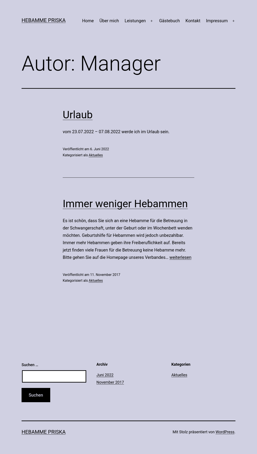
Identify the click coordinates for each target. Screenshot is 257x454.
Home (88, 20)
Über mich (109, 20)
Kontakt (192, 20)
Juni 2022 (104, 375)
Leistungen (135, 20)
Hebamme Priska (44, 20)
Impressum (217, 20)
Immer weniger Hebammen (125, 204)
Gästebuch (169, 20)
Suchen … (30, 364)
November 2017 (110, 382)
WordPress (225, 432)
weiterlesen (180, 257)
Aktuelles (96, 155)
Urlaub (78, 115)
